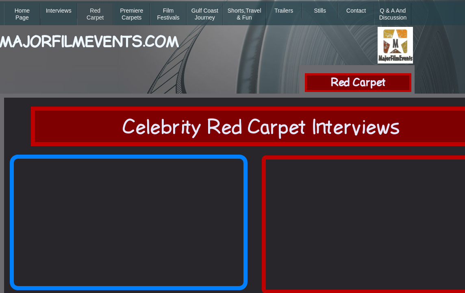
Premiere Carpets (131, 14)
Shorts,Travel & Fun (244, 14)
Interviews (59, 10)
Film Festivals (168, 14)
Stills (320, 10)
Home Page (22, 14)
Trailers (283, 10)
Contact (356, 10)
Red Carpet (95, 14)
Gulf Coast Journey (204, 14)
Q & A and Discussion (393, 14)
